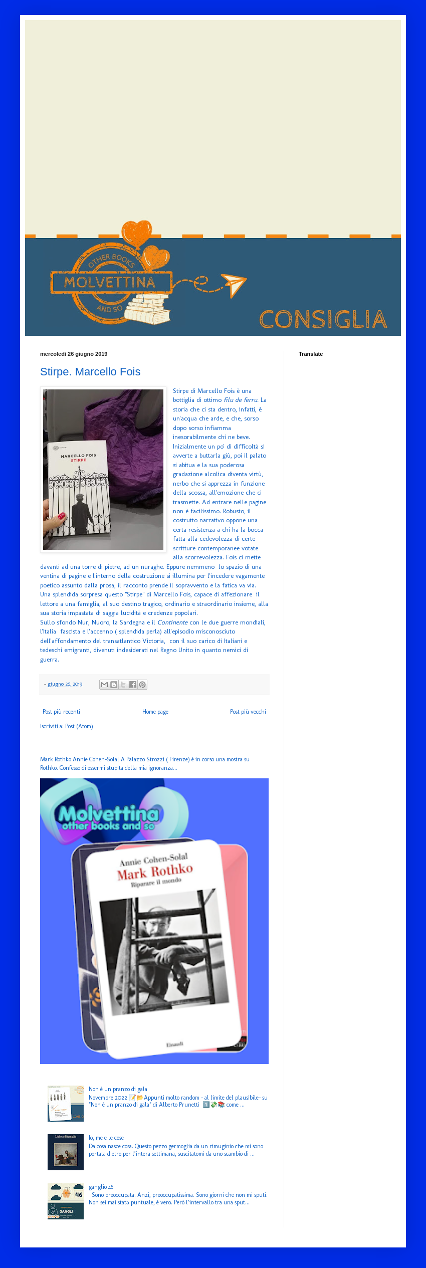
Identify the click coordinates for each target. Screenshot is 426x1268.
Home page (155, 711)
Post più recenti (61, 711)
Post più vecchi (248, 711)
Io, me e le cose (106, 1137)
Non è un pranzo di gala (118, 1089)
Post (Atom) (79, 726)
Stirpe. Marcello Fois (90, 371)
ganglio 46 (101, 1186)
